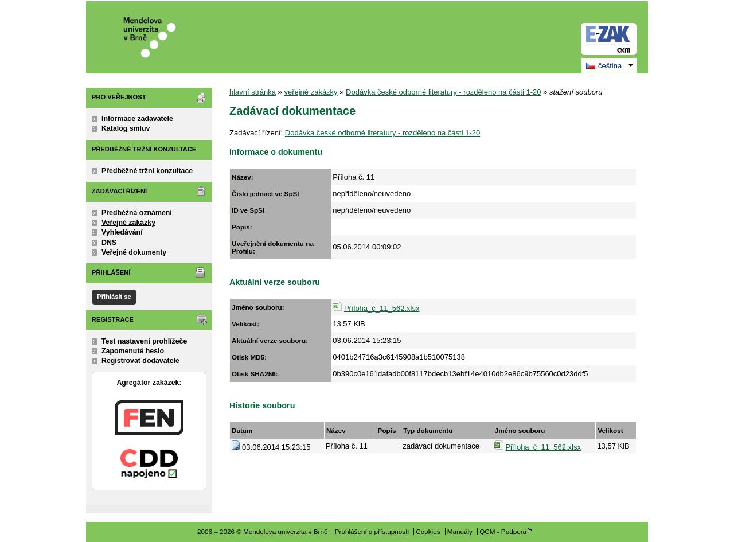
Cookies (428, 531)
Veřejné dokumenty (133, 252)
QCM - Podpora (502, 531)
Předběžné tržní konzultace (147, 171)
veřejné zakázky (310, 92)
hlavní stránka (252, 92)
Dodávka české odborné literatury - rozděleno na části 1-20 (443, 92)
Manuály (460, 531)
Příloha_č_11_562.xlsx (382, 308)
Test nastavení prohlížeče (144, 341)
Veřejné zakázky (128, 223)
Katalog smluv (125, 128)
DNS (108, 243)
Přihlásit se (114, 296)
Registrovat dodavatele (140, 361)
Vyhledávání (122, 232)
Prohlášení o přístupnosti (372, 531)
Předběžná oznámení (136, 213)
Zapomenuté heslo (132, 351)
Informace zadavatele (137, 119)
